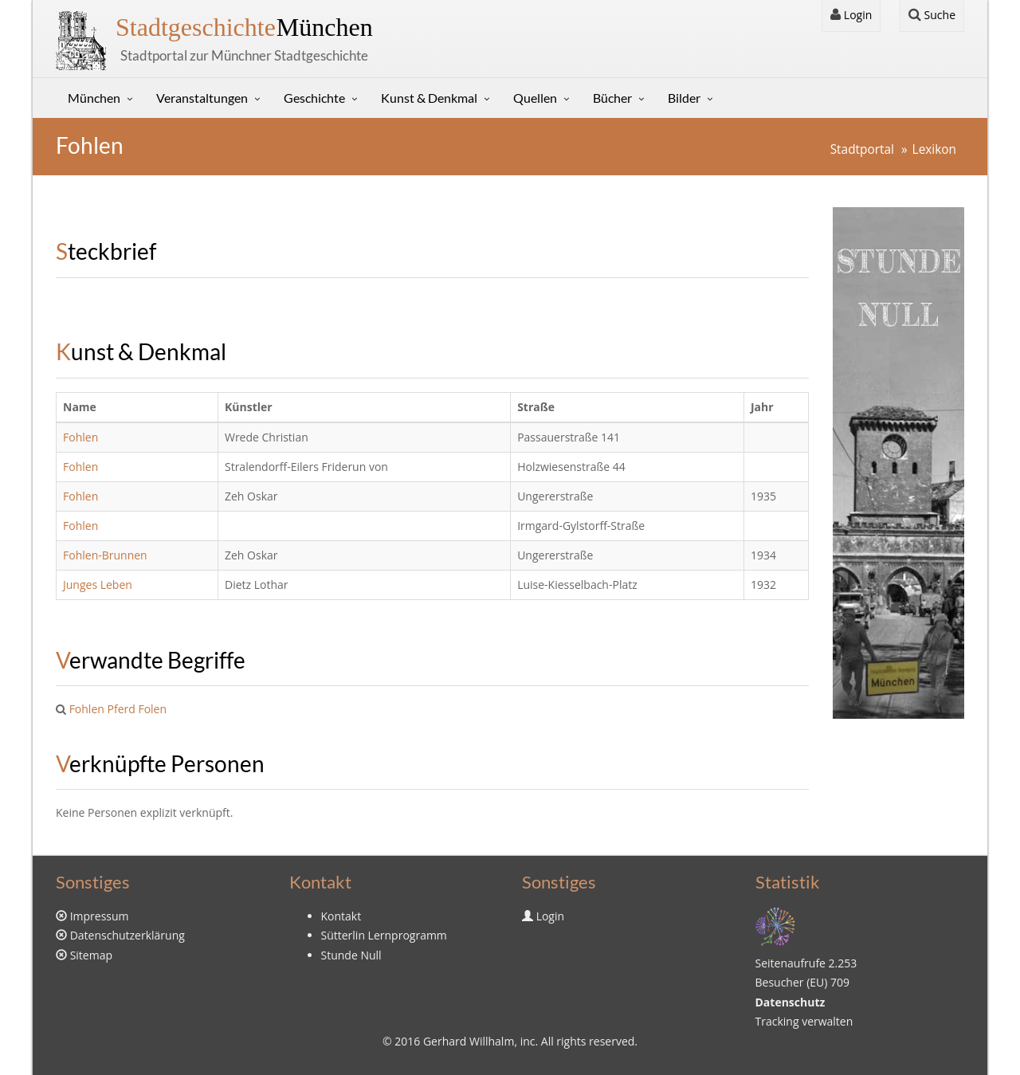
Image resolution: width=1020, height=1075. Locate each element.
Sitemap (91, 955)
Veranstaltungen (202, 97)
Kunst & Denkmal (429, 97)
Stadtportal (862, 149)
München (244, 27)
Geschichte (314, 97)
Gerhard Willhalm (468, 1041)
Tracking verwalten (804, 1021)
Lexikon (934, 149)
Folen (152, 708)
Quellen (535, 97)
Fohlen (80, 437)
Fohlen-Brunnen (105, 555)
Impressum (99, 916)
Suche (931, 14)
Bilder (684, 97)
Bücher (612, 97)
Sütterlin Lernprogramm (384, 935)
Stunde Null (351, 955)
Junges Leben (97, 584)
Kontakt (341, 916)
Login (851, 14)
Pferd (121, 708)
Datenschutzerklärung (127, 935)
